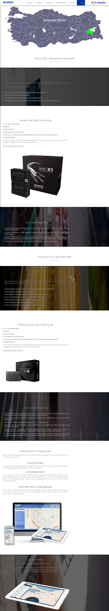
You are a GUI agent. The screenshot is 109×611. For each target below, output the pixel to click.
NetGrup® (100, 603)
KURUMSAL (39, 3)
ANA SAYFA (29, 3)
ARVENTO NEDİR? (61, 3)
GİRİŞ (81, 3)
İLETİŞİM (72, 3)
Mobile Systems (8, 4)
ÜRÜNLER (50, 3)
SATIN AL (17, 82)
